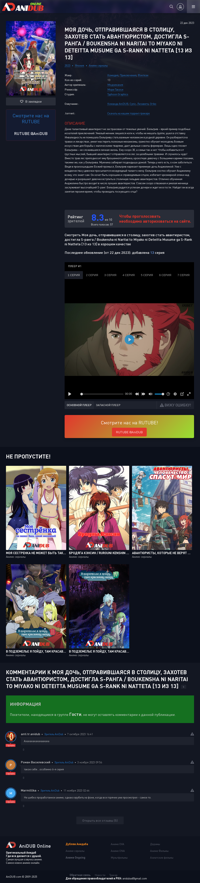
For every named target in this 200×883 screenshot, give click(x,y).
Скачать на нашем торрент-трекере (128, 113)
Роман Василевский (35, 762)
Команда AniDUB (117, 103)
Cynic (133, 103)
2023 (67, 65)
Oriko (153, 103)
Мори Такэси (115, 89)
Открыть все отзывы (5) (100, 820)
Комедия (112, 75)
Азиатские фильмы (161, 857)
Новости (100, 875)
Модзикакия (115, 84)
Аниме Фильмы (159, 850)
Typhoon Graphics (117, 94)
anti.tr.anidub (30, 734)
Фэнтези (143, 75)
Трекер (113, 875)
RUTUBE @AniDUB (31, 133)
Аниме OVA (117, 844)
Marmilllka (28, 790)
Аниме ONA (118, 850)
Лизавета (143, 103)
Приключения (128, 75)
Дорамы (155, 844)
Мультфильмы (119, 857)
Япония (79, 65)
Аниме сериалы (98, 65)
